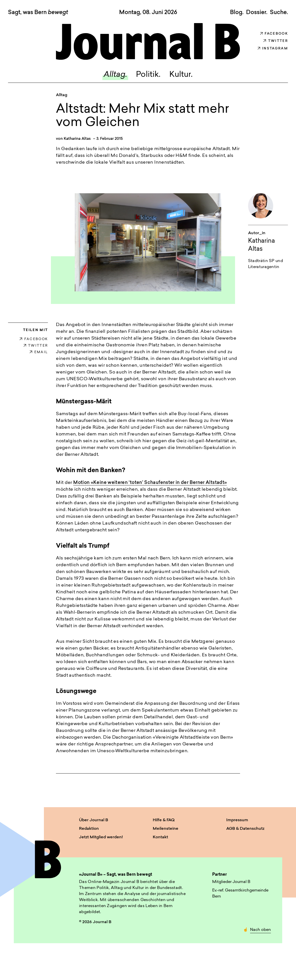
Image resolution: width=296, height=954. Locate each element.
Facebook (274, 33)
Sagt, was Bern (38, 13)
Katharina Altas (77, 139)
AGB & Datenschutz (245, 829)
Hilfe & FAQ (164, 821)
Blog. (237, 12)
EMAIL (39, 352)
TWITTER (36, 346)
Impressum (237, 821)
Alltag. (114, 75)
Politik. (147, 75)
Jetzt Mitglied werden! (101, 838)
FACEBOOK (34, 339)
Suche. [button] (279, 12)
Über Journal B (93, 821)
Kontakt (160, 838)
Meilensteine (165, 829)
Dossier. (256, 12)
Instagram (273, 48)
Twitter (275, 41)
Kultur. (181, 75)
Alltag (61, 96)
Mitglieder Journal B (231, 882)
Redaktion (89, 829)
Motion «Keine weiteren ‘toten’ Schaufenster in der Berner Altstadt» (150, 483)
